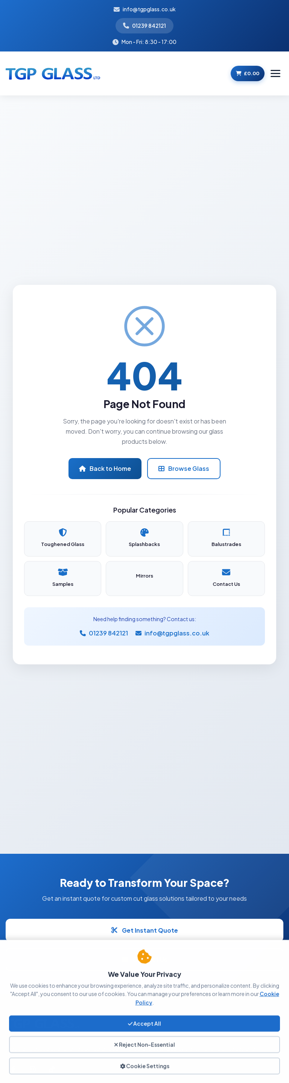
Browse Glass (183, 468)
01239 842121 (149, 25)
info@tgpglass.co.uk (149, 9)
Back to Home (105, 468)
